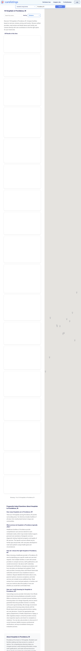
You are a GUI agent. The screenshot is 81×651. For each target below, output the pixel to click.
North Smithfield (10, 496)
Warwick (25, 506)
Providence (8, 501)
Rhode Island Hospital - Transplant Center (13, 58)
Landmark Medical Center (13, 215)
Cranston (7, 486)
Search (60, 6)
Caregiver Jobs (57, 2)
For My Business (67, 2)
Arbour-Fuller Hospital (12, 171)
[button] (60, 326)
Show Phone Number (33, 47)
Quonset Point (27, 501)
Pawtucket (26, 496)
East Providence (27, 486)
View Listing (35, 39)
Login (77, 2)
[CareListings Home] (12, 2)
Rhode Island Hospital (12, 47)
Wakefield (8, 506)
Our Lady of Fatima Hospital (14, 139)
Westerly (7, 511)
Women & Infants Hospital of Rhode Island (19, 68)
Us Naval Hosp (10, 225)
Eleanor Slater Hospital (12, 161)
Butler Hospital (10, 107)
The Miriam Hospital (12, 117)
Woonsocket (26, 511)
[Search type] (26, 6)
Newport (7, 491)
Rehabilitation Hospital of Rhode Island (13, 203)
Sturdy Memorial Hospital (13, 193)
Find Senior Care (47, 2)
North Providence (28, 491)
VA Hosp (8, 38)
